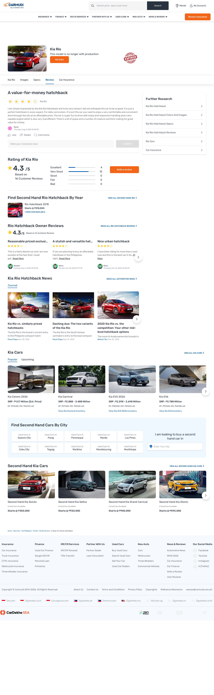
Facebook (200, 550)
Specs (36, 79)
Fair (76, 180)
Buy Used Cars (119, 550)
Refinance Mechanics (172, 589)
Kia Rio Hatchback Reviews (174, 132)
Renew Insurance (197, 17)
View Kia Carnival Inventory (71, 411)
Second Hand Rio (127, 198)
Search (157, 5)
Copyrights (151, 589)
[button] (138, 257)
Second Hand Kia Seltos (72, 501)
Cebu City (24, 448)
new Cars (16, 531)
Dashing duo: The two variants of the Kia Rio (73, 326)
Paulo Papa (13, 339)
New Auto (138, 17)
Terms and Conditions (113, 589)
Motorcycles (144, 555)
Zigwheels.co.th (201, 600)
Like (12, 135)
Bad (76, 184)
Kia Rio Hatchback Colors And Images (174, 115)
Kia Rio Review (45, 531)
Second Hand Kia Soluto (22, 501)
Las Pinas (130, 436)
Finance (59, 17)
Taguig (50, 448)
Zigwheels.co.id (30, 600)
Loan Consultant (95, 555)
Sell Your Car (118, 561)
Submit (127, 143)
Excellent (76, 167)
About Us (78, 589)
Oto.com (8, 600)
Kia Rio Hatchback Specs (174, 123)
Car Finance (173, 566)
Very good (76, 171)
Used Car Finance (44, 550)
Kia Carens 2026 (18, 396)
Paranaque (77, 436)
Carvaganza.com (57, 600)
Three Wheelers (146, 561)
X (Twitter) (201, 566)
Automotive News (126, 279)
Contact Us (92, 589)
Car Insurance (66, 79)
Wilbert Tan (103, 339)
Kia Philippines (27, 531)
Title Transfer (68, 555)
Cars (140, 550)
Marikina (77, 448)
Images (24, 79)
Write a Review (174, 571)
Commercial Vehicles (148, 566)
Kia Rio (11, 79)
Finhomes (40, 566)
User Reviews (174, 577)
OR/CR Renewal (69, 550)
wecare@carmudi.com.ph (199, 589)
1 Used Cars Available (35, 212)
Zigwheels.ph (83, 600)
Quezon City (24, 436)
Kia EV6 (163, 396)
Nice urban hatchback (114, 241)
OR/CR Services (78, 17)
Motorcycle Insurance (13, 566)
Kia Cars (59, 59)
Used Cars (120, 17)
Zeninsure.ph (107, 600)
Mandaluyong (103, 448)
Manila (103, 436)
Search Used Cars (121, 555)
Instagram (201, 561)
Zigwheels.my (131, 600)
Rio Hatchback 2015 (37, 204)
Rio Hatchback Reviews (124, 226)
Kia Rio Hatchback (174, 106)
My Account (197, 5)
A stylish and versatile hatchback (77, 241)
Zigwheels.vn (177, 600)
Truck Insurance (10, 555)
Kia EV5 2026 (117, 396)
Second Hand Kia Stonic (173, 501)
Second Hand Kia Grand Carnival (128, 501)
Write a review (124, 169)
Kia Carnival (65, 396)
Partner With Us (100, 17)
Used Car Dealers (121, 566)
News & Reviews (157, 17)
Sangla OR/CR (42, 555)
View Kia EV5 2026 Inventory (123, 411)
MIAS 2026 (172, 555)
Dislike (25, 135)
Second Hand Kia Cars (192, 466)
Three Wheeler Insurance (14, 571)
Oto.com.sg (154, 600)
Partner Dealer (93, 550)
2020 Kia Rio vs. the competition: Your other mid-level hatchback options (117, 327)
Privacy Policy (135, 589)
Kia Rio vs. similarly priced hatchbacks (25, 326)
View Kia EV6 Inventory (170, 411)
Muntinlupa (130, 448)
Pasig (50, 436)
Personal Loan (42, 561)
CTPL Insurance (10, 561)
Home (10, 531)
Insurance (43, 17)
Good (76, 175)
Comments (42, 135)
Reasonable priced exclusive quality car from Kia (43, 241)
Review (50, 79)
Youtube (200, 556)
